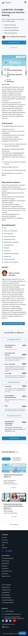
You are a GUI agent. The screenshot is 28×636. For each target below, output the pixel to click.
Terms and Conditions (8, 558)
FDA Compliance (6, 585)
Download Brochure (14, 42)
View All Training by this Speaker (13, 323)
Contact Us (5, 540)
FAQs (3, 545)
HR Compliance (6, 595)
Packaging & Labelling (7, 602)
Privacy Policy (5, 561)
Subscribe (4, 547)
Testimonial (5, 542)
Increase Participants (10, 349)
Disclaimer (5, 566)
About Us (4, 537)
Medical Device (6, 587)
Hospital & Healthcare (8, 600)
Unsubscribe (5, 568)
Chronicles (16, 458)
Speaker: (16, 36)
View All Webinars (14, 524)
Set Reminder (14, 47)
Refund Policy (5, 563)
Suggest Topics (6, 576)
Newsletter (5, 573)
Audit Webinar (5, 592)
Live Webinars (6, 458)
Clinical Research (6, 590)
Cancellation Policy (7, 571)
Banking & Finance (6, 597)
